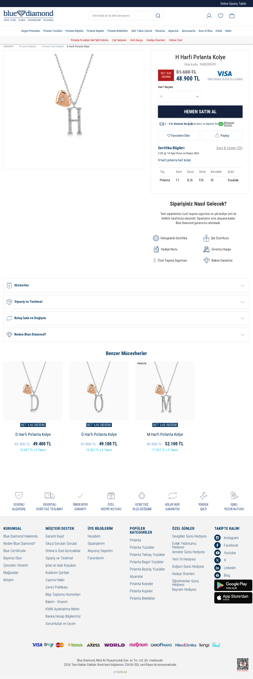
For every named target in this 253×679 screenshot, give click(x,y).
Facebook (226, 545)
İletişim (8, 580)
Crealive (120, 672)
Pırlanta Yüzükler (52, 31)
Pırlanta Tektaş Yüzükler (147, 555)
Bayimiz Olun (12, 558)
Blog (222, 575)
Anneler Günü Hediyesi (188, 552)
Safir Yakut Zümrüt (141, 31)
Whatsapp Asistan (226, 123)
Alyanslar (173, 31)
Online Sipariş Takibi (233, 3)
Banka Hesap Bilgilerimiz (63, 617)
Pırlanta (135, 541)
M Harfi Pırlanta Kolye (158, 434)
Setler (228, 31)
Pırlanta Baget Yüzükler (147, 562)
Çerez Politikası (57, 588)
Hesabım (94, 537)
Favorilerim (96, 558)
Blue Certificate (14, 551)
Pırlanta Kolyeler (75, 31)
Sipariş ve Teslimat (59, 558)
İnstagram (226, 538)
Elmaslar (160, 31)
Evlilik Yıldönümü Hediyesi (184, 545)
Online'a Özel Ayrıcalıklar (63, 551)
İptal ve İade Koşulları (61, 566)
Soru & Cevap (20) (229, 148)
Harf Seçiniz (165, 87)
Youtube (225, 553)
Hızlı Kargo (136, 40)
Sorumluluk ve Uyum (61, 624)
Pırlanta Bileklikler (117, 31)
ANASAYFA (10, 46)
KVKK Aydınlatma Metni (62, 609)
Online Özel (175, 40)
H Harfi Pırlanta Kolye (78, 46)
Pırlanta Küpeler (95, 31)
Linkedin (225, 568)
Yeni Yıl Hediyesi (184, 560)
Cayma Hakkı (55, 580)
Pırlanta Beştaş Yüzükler (147, 570)
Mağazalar (10, 573)
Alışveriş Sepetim (100, 551)
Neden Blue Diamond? (19, 544)
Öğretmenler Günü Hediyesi (185, 583)
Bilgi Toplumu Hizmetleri (63, 595)
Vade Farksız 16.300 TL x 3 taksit (225, 75)
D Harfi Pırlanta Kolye (31, 434)
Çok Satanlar (119, 40)
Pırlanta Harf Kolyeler (53, 46)
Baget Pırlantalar (30, 31)
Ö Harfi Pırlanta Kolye (95, 434)
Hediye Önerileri (156, 40)
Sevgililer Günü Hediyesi (189, 537)
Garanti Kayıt (55, 537)
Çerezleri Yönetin (15, 566)
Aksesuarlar (189, 31)
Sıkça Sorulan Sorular (61, 544)
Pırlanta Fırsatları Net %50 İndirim (89, 40)
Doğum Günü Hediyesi (188, 567)
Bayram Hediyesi (184, 590)
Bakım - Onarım (57, 602)
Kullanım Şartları (57, 573)
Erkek (219, 31)
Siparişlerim (96, 544)
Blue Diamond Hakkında (20, 537)
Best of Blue (205, 31)
